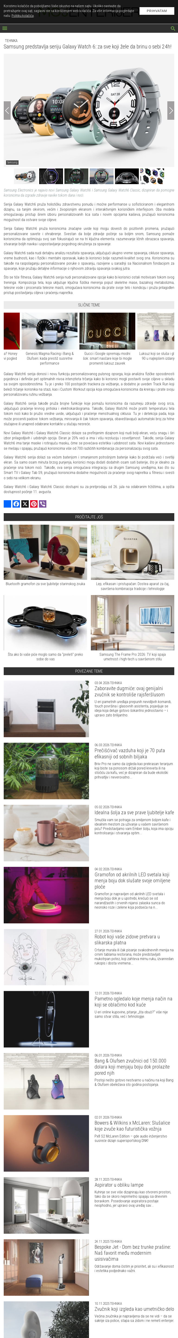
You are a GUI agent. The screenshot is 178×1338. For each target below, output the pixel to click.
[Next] (170, 110)
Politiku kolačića (23, 16)
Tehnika (11, 41)
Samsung (12, 162)
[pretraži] (173, 29)
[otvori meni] (5, 28)
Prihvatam (157, 11)
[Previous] (7, 110)
